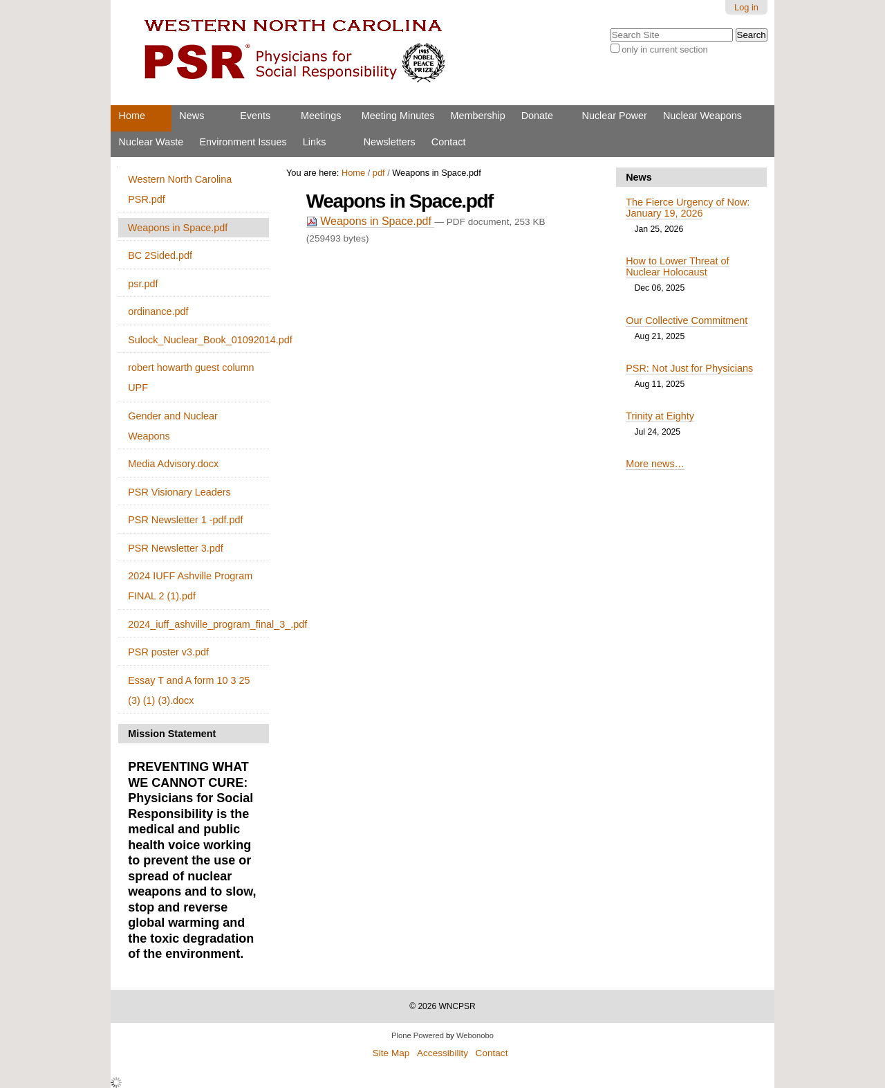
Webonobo (475, 1035)
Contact (448, 141)
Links (314, 141)
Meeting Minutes (398, 115)
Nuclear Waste (151, 141)
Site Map (391, 1053)
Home (132, 115)
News (191, 115)
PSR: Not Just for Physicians (689, 368)
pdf (379, 172)
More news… (655, 463)
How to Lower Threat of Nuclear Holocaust (677, 266)
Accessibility (442, 1053)
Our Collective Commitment (686, 320)
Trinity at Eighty (660, 415)
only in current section (664, 49)
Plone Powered (417, 1035)
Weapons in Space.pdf (370, 221)
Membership (477, 115)
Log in (746, 7)
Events (255, 115)
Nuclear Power (614, 115)
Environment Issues (242, 141)
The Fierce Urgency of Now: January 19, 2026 (687, 208)
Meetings (321, 115)
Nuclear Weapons (702, 115)
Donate (537, 115)
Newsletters (390, 141)
